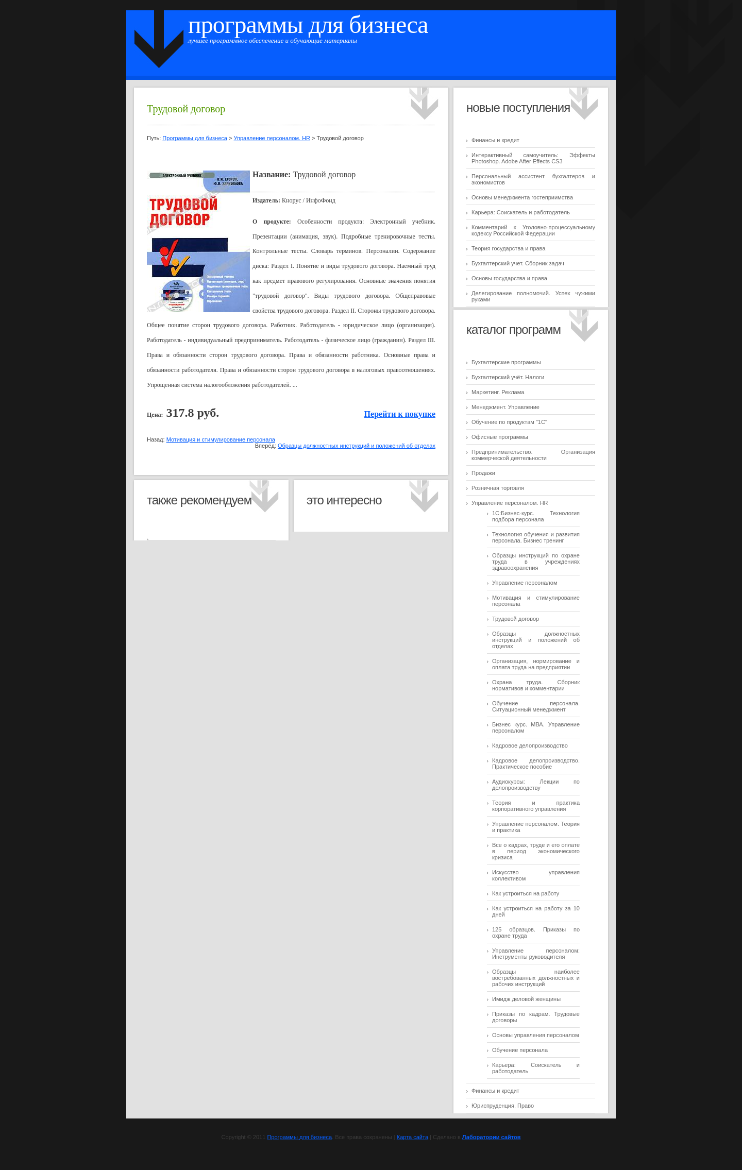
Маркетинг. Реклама (497, 392)
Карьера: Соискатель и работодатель (520, 212)
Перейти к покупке (399, 414)
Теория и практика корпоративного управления (536, 806)
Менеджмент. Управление (505, 407)
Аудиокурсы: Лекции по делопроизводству (536, 784)
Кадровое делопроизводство (530, 745)
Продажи (483, 473)
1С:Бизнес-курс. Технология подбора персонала (536, 516)
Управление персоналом (525, 583)
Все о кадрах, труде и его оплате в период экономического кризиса (536, 851)
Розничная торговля (497, 488)
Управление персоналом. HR (509, 503)
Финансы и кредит (495, 140)
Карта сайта (412, 1137)
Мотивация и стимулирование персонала (220, 439)
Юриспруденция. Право (502, 1106)
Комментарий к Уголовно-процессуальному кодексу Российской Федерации (533, 230)
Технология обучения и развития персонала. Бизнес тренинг (536, 537)
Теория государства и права (508, 248)
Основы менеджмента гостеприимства (522, 197)
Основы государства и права (509, 278)
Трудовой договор (515, 619)
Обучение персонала (520, 1050)
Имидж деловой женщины (526, 999)
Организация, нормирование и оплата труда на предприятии (536, 664)
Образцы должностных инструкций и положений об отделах (536, 640)
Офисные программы (499, 437)
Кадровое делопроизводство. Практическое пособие (536, 763)
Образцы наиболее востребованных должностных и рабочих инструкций (536, 978)
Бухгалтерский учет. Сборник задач (517, 263)
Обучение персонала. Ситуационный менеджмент (536, 706)
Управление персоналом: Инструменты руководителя (536, 953)
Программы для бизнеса (308, 24)
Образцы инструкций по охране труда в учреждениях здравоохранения (536, 561)
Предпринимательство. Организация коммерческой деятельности (533, 455)
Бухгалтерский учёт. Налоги (507, 377)
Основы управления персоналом (535, 1035)
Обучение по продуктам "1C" (509, 422)
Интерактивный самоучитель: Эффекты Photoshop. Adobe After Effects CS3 (533, 158)
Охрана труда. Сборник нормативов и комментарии (536, 685)
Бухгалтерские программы (506, 362)
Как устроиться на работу (525, 893)
